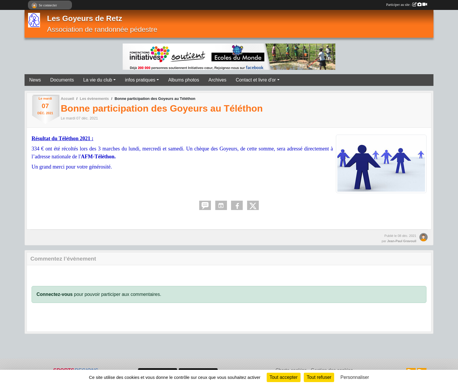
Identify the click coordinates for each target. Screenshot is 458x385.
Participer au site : (406, 5)
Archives (217, 79)
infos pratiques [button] (140, 79)
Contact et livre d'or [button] (256, 79)
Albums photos (183, 79)
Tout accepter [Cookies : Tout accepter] (284, 377)
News (35, 79)
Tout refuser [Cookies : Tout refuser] (319, 377)
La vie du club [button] (97, 79)
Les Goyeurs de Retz (84, 18)
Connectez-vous (55, 294)
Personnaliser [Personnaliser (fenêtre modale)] (355, 377)
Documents (62, 79)
